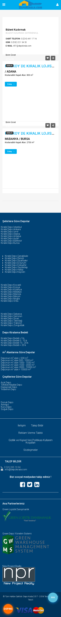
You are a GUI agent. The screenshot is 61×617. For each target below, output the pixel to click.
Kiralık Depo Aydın (10, 238)
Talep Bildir (37, 425)
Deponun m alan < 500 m (14, 358)
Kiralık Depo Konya (10, 287)
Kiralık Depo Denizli (14, 258)
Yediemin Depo (8, 389)
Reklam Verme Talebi (30, 432)
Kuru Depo (6, 407)
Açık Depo (6, 382)
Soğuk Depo (7, 409)
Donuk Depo (7, 402)
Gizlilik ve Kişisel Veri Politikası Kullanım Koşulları (31, 441)
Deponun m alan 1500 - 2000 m (18, 365)
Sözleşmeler (30, 449)
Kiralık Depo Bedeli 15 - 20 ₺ (14, 343)
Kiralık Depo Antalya (11, 236)
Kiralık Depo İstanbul (11, 227)
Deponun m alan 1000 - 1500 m (18, 362)
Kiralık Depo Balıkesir (11, 240)
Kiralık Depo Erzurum (15, 263)
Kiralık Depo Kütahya (11, 289)
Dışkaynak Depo (9, 387)
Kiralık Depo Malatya (11, 291)
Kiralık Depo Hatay (14, 269)
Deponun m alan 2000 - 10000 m (18, 367)
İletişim (22, 425)
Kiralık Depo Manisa (11, 294)
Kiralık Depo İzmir (10, 231)
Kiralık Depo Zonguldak (12, 325)
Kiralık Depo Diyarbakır (16, 260)
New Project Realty (11, 566)
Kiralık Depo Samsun (11, 316)
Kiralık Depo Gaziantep (16, 267)
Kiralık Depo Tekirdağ (11, 320)
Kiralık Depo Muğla (10, 298)
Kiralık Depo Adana (10, 234)
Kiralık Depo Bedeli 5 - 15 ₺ (14, 340)
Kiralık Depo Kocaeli (11, 285)
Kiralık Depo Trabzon (11, 323)
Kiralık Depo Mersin (10, 296)
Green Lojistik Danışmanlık (15, 509)
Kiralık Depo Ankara (11, 229)
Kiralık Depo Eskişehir (16, 265)
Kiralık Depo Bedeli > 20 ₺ (13, 345)
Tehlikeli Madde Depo (11, 384)
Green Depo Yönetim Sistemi (17, 533)
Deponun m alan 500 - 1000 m (17, 360)
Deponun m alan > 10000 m (16, 369)
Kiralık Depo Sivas (10, 318)
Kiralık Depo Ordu (9, 301)
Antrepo (5, 404)
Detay (10, 84)
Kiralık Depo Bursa (10, 243)
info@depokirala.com (16, 469)
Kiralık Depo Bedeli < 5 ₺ (12, 338)
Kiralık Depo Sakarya (11, 314)
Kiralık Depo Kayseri (15, 272)
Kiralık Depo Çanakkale (16, 256)
